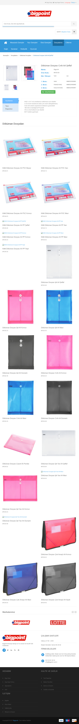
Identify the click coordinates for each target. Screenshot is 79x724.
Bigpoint (15, 720)
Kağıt (6, 49)
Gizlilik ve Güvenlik (48, 689)
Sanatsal (14, 49)
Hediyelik (23, 49)
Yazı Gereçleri (32, 42)
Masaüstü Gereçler (17, 42)
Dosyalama (58, 42)
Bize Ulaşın (8, 704)
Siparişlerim (8, 686)
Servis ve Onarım (48, 686)
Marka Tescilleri (47, 682)
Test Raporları (47, 678)
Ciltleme (68, 42)
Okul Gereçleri (46, 42)
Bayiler (7, 700)
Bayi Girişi (49, 2)
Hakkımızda (8, 708)
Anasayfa (6, 55)
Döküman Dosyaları (25, 55)
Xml (6, 689)
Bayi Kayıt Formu (59, 2)
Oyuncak (33, 49)
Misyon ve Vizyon (10, 712)
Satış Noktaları (48, 92)
